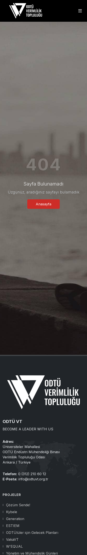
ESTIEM (12, 526)
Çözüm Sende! (18, 505)
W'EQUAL (14, 546)
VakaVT (12, 539)
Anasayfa (43, 204)
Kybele (11, 512)
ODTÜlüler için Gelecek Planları (32, 532)
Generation (15, 519)
